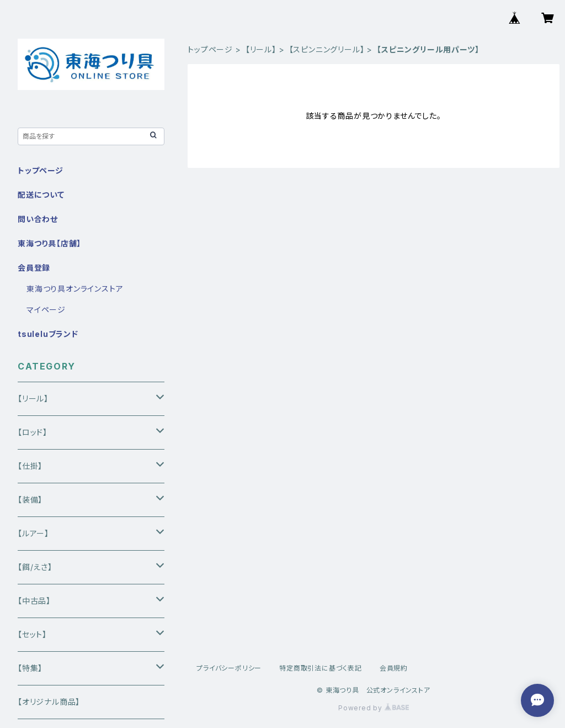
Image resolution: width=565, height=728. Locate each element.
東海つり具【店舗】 (49, 243)
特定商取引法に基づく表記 (320, 668)
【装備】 (30, 499)
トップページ (210, 49)
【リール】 (261, 49)
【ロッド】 (32, 432)
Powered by (373, 708)
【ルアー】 (33, 533)
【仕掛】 (30, 466)
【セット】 (32, 634)
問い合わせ (38, 219)
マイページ (46, 309)
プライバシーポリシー (229, 668)
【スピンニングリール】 (327, 49)
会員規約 (394, 668)
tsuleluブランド (48, 334)
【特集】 (30, 668)
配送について (41, 194)
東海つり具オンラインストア (74, 288)
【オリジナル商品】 (49, 701)
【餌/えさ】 (35, 567)
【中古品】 (34, 600)
